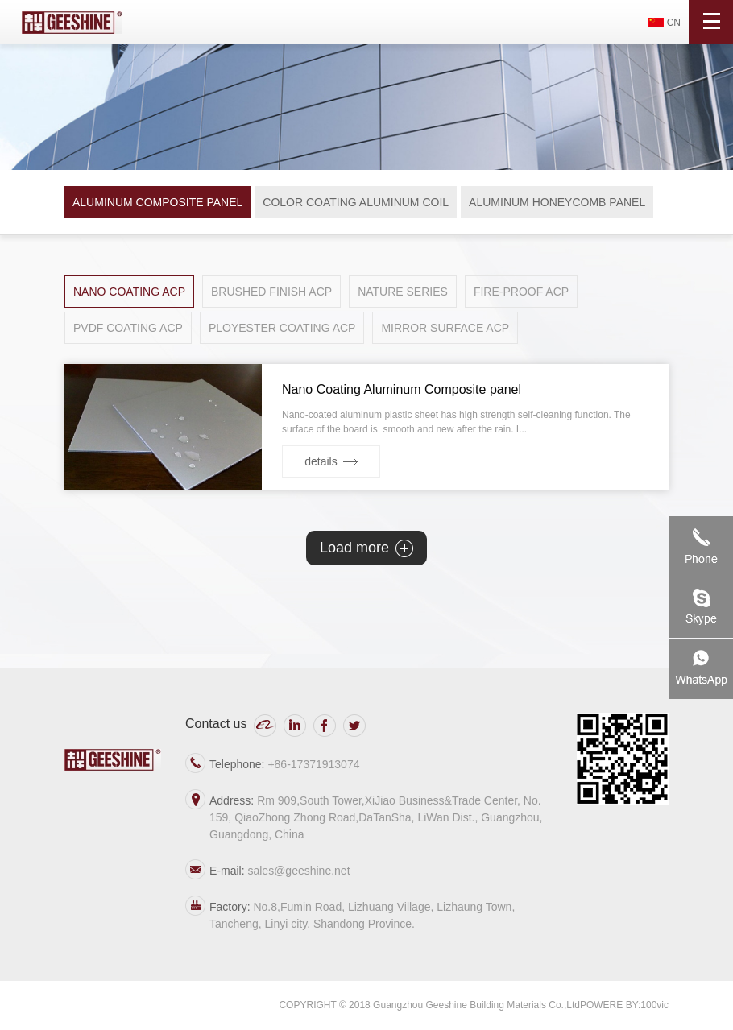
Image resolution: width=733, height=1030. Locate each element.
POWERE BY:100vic (624, 1005)
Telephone (701, 546)
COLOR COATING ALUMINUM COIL (356, 202)
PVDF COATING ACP (128, 327)
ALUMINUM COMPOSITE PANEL (157, 202)
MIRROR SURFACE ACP (445, 327)
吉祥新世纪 (72, 22)
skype (701, 607)
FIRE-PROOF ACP (521, 291)
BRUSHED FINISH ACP (271, 291)
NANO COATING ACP (129, 291)
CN (674, 22)
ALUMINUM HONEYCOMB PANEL (557, 202)
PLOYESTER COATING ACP (282, 327)
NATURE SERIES (403, 291)
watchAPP (701, 669)
